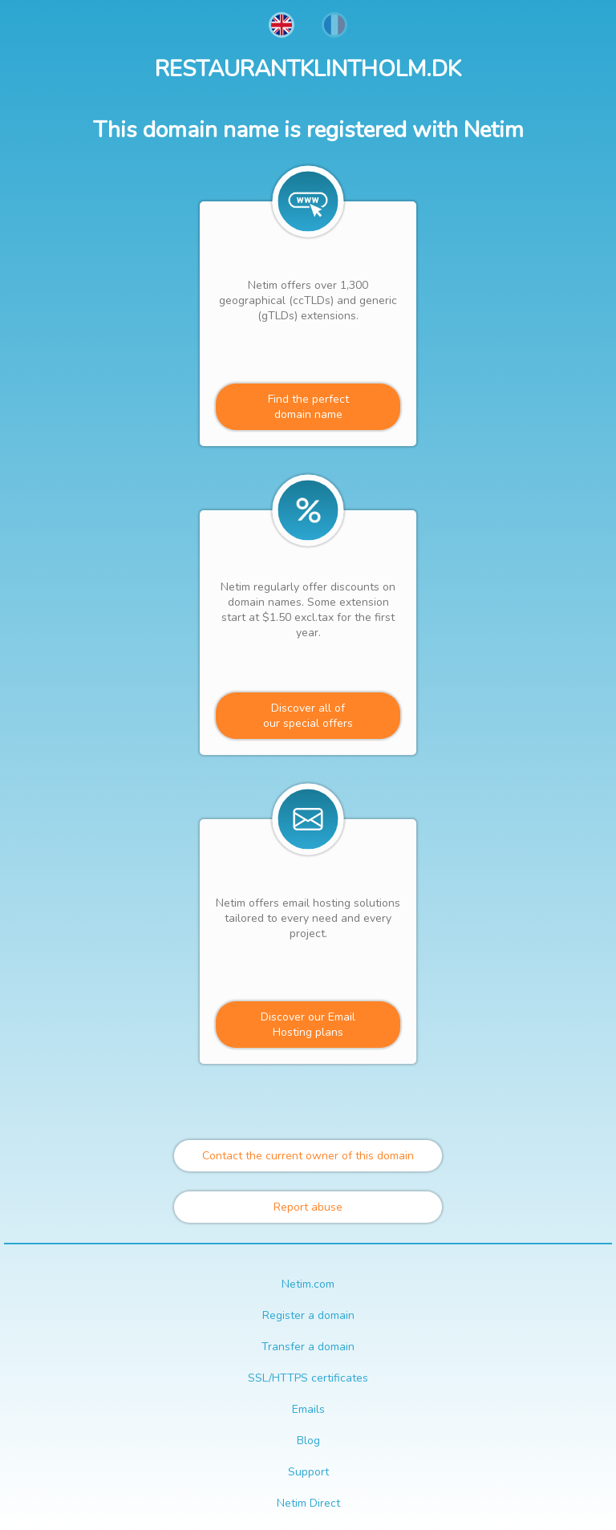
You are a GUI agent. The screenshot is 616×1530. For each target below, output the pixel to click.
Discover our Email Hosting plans (308, 1024)
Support (308, 1471)
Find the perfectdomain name (308, 407)
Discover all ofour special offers (308, 715)
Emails (308, 1409)
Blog (308, 1440)
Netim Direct (308, 1503)
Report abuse (308, 1207)
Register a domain (308, 1315)
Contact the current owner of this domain (308, 1155)
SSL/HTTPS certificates (308, 1378)
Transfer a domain (308, 1346)
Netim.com (308, 1284)
